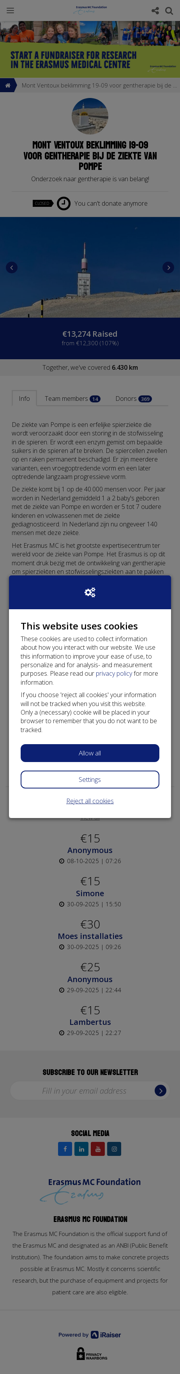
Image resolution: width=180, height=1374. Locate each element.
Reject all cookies (90, 801)
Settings (90, 779)
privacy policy (114, 673)
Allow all (90, 752)
